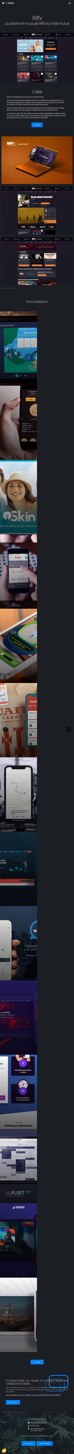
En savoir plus (13, 1402)
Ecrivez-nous (28, 1443)
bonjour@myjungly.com (38, 1423)
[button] (4, 1450)
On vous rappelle (45, 1443)
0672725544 (35, 1426)
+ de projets (37, 1362)
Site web (37, 125)
